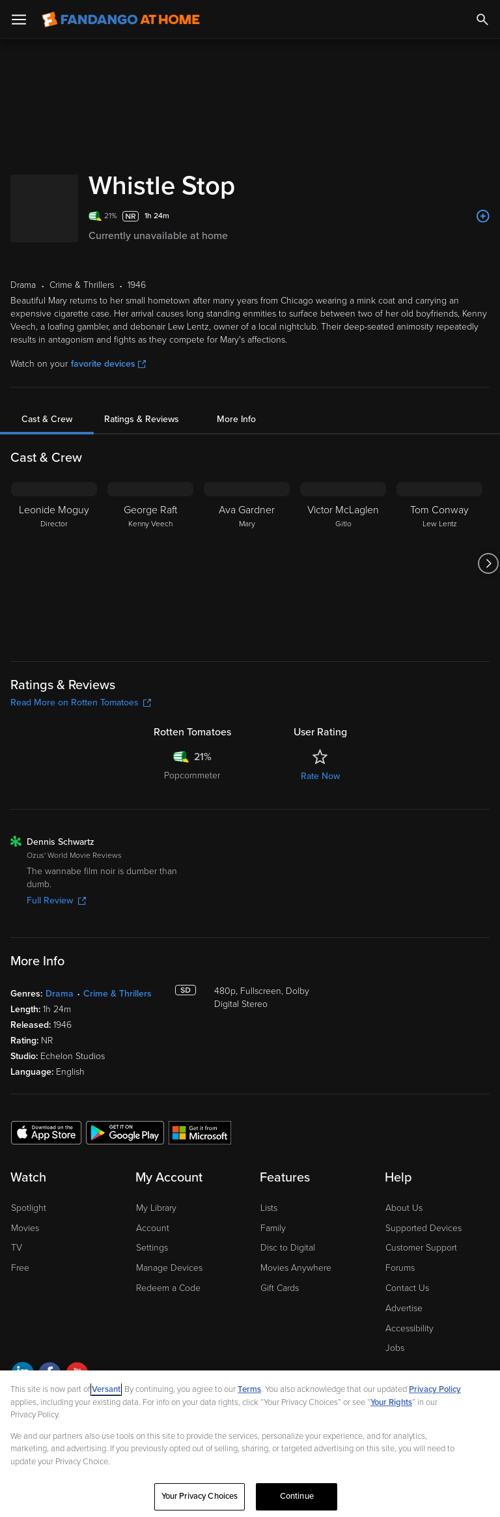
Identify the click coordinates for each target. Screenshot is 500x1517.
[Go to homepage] (121, 20)
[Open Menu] (19, 19)
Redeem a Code (168, 1288)
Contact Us (407, 1288)
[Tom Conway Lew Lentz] (439, 563)
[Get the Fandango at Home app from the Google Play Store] (125, 1132)
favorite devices (108, 363)
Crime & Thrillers (117, 993)
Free (20, 1267)
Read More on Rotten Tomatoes (80, 702)
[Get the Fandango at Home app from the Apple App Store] (46, 1132)
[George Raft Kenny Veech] (150, 563)
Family (273, 1228)
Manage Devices (169, 1267)
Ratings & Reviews (141, 419)
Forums (400, 1267)
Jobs (394, 1348)
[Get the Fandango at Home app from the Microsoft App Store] (200, 1132)
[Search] (482, 20)
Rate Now (320, 776)
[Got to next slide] (488, 563)
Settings (152, 1247)
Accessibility (409, 1328)
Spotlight (28, 1207)
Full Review (56, 900)
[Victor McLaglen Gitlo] (343, 563)
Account (152, 1228)
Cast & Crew (46, 419)
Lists (268, 1207)
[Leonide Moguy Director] (54, 563)
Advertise (404, 1308)
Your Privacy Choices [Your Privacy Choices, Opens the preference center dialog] (199, 1496)
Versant (106, 1389)
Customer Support (421, 1247)
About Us (404, 1207)
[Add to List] (483, 216)
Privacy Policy (435, 1389)
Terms (249, 1389)
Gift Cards (279, 1288)
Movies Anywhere (295, 1267)
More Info (236, 419)
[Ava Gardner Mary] (246, 563)
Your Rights (391, 1402)
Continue (297, 1496)
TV (16, 1247)
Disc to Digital (287, 1247)
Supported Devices (423, 1228)
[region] (250, 1443)
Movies (25, 1228)
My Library (156, 1207)
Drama (60, 993)
